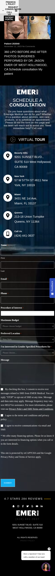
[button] (52, 6)
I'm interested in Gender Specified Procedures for (26, 378)
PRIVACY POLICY (27, 572)
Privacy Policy (8, 488)
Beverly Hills (21, 184)
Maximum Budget (10, 351)
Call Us (18, 262)
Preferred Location (11, 365)
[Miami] (7, 228)
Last (3, 302)
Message (5, 391)
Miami (17, 226)
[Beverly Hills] (7, 187)
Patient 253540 (12, 75)
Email (4, 310)
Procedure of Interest (12, 339)
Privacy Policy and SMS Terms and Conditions (31, 440)
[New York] (7, 210)
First (3, 289)
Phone (4, 325)
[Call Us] (7, 265)
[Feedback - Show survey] (52, 288)
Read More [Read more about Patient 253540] (10, 111)
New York (19, 207)
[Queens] (7, 247)
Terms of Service (27, 488)
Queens (18, 244)
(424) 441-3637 (24, 267)
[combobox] (28, 345)
